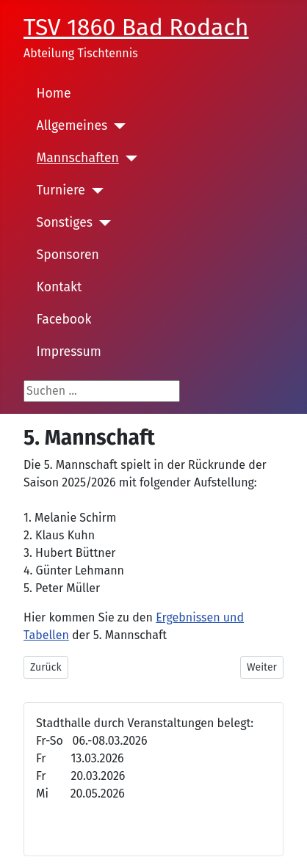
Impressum (69, 352)
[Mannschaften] (128, 158)
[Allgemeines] (116, 126)
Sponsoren (68, 255)
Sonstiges (65, 222)
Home (54, 93)
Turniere (61, 190)
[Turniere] (94, 191)
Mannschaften (78, 158)
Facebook (64, 319)
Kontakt (59, 287)
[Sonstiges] (102, 223)
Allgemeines (72, 126)
